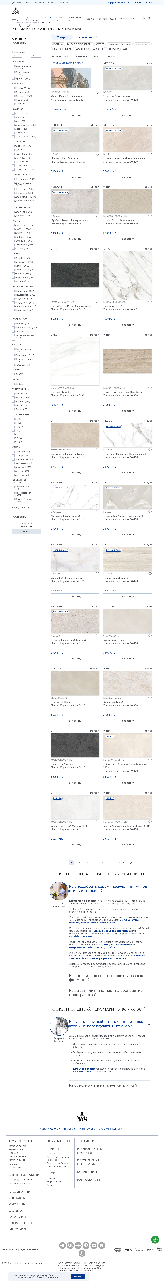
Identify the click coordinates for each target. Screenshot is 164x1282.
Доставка (16, 3)
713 (118, 862)
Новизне (98, 56)
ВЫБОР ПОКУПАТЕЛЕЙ (79, 44)
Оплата (27, 3)
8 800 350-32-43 (143, 2)
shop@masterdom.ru (118, 2)
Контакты (50, 3)
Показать (26, 531)
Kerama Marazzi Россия (67, 63)
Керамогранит (142, 44)
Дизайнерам (63, 3)
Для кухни (98, 49)
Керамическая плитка (119, 44)
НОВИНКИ (57, 44)
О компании (38, 3)
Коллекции (85, 37)
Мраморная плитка (62, 49)
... (110, 862)
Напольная (113, 49)
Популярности (81, 56)
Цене (110, 56)
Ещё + (126, 49)
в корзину (75, 115)
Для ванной (82, 49)
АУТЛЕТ (100, 44)
